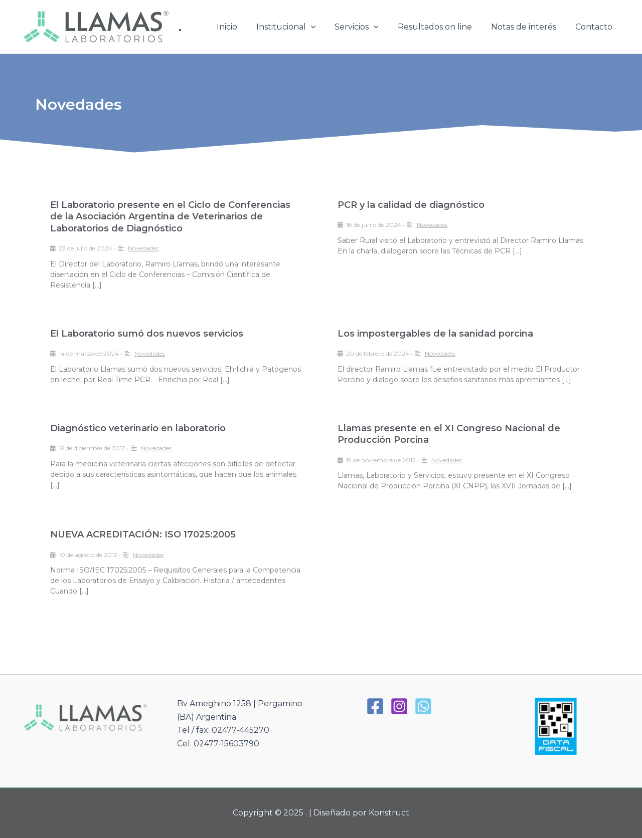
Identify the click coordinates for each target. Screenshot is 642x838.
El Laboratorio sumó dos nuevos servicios (146, 333)
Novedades (143, 248)
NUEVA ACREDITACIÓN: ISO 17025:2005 (143, 534)
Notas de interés (528, 27)
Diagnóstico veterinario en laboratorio (138, 428)
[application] (324, 27)
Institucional (300, 27)
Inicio (243, 27)
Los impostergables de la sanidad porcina (435, 333)
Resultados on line (442, 27)
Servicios (367, 27)
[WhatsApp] (423, 706)
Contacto (595, 27)
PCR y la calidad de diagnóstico (411, 204)
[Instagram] (399, 706)
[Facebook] (375, 706)
